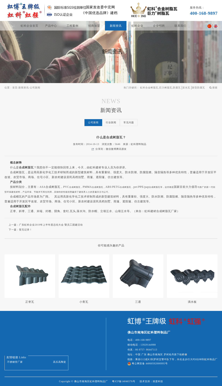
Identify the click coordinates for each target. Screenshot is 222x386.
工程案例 (72, 25)
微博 (113, 149)
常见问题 (128, 122)
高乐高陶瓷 (59, 362)
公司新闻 (35, 87)
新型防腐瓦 (198, 87)
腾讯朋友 (121, 149)
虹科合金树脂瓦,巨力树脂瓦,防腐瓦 (160, 87)
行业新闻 (111, 122)
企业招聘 (159, 25)
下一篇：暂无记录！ (20, 229)
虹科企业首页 (29, 25)
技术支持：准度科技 (151, 381)
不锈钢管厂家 (15, 362)
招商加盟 (94, 25)
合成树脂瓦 (26, 167)
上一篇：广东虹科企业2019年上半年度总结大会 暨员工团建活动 (46, 225)
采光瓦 (186, 87)
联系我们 (180, 25)
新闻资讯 (116, 25)
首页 (15, 87)
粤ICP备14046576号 (123, 381)
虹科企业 (137, 25)
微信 (108, 149)
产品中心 (51, 25)
